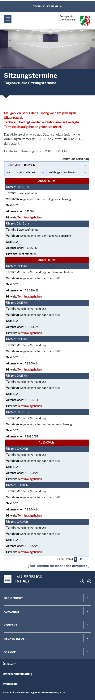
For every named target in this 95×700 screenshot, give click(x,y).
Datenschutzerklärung (17, 674)
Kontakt (10, 625)
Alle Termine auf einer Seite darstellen (58, 566)
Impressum (10, 684)
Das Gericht (13, 598)
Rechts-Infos (14, 638)
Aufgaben (11, 611)
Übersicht (9, 664)
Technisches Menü (45, 6)
